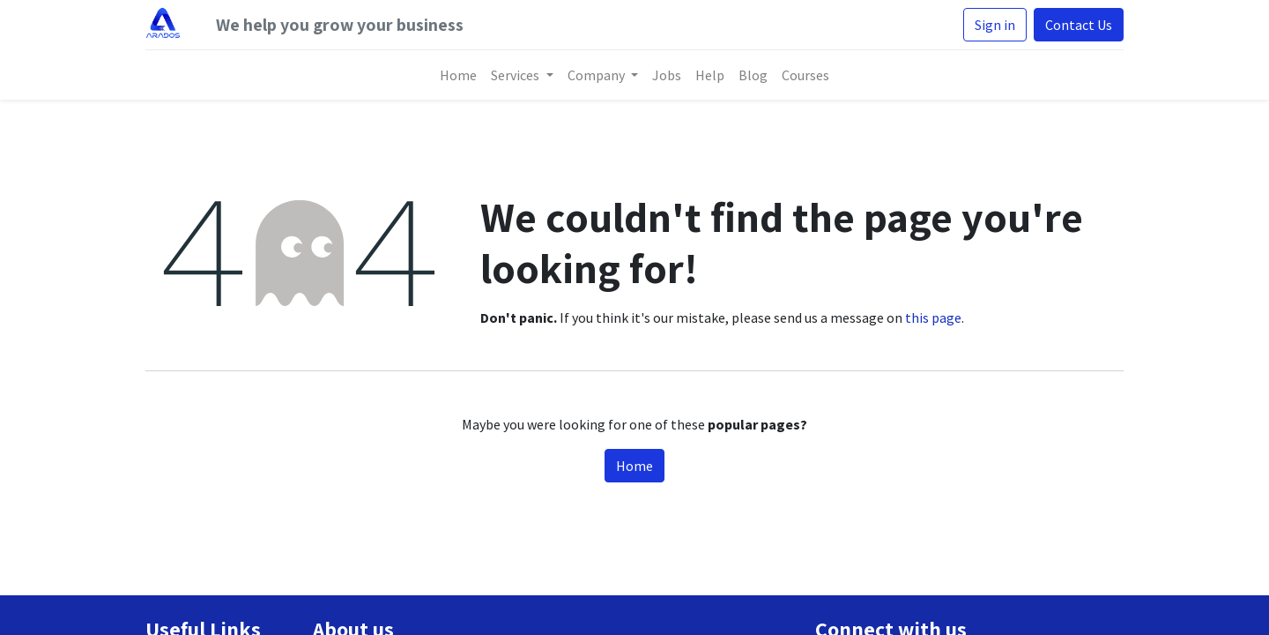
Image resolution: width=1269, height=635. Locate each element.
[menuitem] (458, 75)
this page (933, 317)
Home (634, 465)
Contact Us (1078, 25)
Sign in (995, 25)
